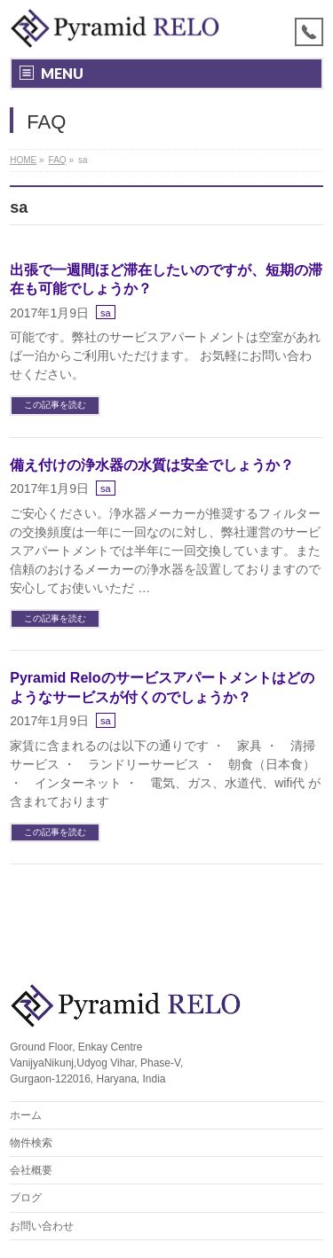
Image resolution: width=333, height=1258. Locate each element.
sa (105, 313)
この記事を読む (55, 405)
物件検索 (31, 1143)
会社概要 (31, 1170)
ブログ (26, 1198)
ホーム (26, 1115)
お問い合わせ (42, 1226)
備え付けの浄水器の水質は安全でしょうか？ (152, 465)
